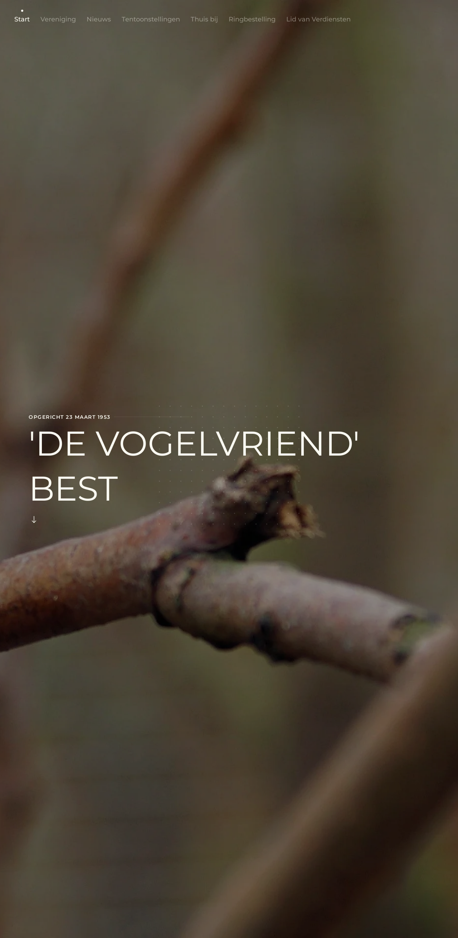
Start (22, 19)
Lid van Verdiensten (318, 19)
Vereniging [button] (58, 19)
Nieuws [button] (99, 19)
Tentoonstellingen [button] (151, 19)
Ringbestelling (252, 19)
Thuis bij (204, 19)
